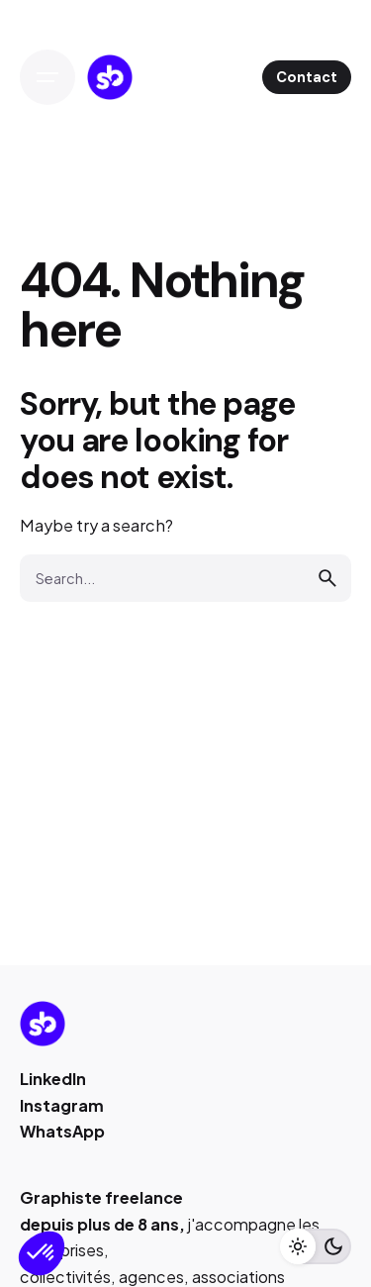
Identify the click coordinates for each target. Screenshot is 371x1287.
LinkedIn (53, 1078)
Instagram (62, 1105)
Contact (306, 77)
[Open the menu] (47, 77)
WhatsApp (62, 1131)
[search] (327, 578)
